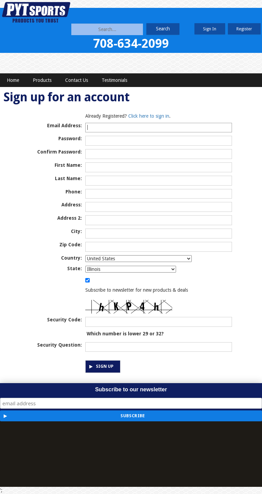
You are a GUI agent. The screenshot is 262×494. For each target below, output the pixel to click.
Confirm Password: (59, 152)
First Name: (68, 165)
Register (244, 28)
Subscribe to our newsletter (131, 389)
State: (74, 268)
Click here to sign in (148, 116)
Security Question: (59, 345)
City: (76, 231)
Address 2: (69, 218)
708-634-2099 (131, 43)
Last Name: (68, 178)
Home (13, 80)
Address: (71, 204)
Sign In (209, 28)
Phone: (74, 191)
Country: (71, 258)
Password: (70, 138)
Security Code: (64, 319)
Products (42, 80)
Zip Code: (70, 244)
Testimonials (114, 80)
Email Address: (64, 125)
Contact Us (76, 80)
